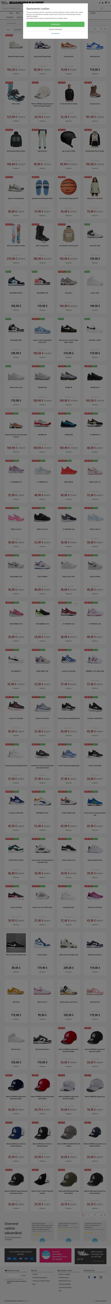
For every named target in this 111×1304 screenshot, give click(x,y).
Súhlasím (55, 24)
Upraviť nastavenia (55, 29)
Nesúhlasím (55, 33)
